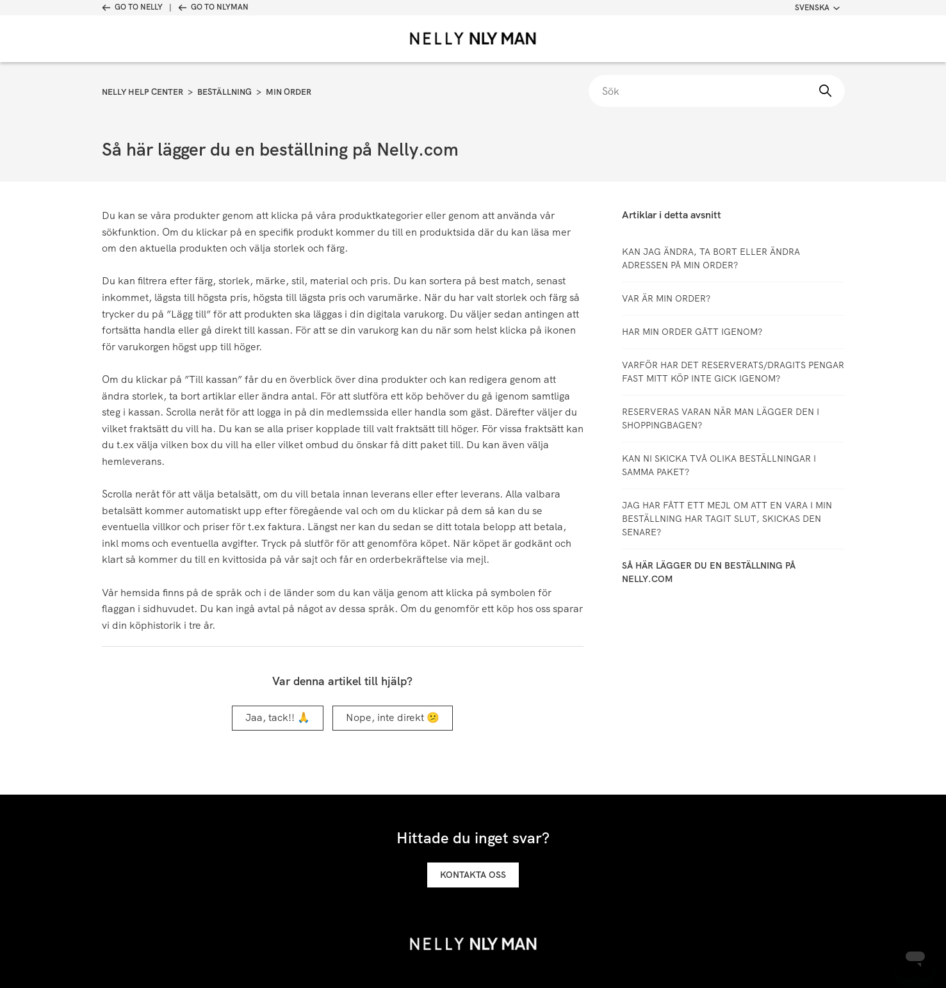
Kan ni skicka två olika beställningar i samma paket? (719, 465)
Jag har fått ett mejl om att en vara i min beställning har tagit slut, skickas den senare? (727, 518)
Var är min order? (666, 298)
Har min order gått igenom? (692, 331)
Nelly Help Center (142, 91)
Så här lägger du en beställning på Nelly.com (708, 572)
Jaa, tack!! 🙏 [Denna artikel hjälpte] (277, 717)
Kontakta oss (473, 874)
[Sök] (717, 91)
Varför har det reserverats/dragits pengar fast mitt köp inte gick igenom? (733, 371)
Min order (288, 91)
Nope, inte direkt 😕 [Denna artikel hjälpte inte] (392, 717)
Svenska (817, 8)
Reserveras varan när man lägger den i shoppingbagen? (720, 418)
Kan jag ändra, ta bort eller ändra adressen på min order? (711, 258)
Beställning (224, 91)
